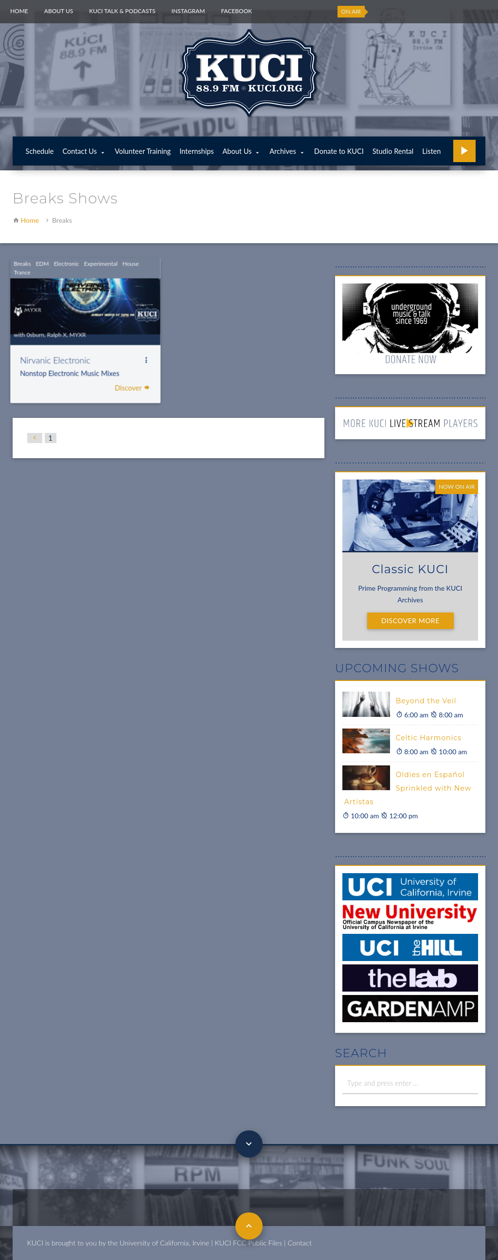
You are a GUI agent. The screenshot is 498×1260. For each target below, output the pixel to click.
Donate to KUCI (339, 151)
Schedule (40, 151)
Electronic (53, 264)
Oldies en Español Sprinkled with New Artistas (407, 788)
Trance (10, 273)
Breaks (10, 264)
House (117, 264)
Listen (431, 151)
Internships (196, 151)
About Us (58, 11)
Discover (118, 387)
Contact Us (79, 151)
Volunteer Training (143, 151)
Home (19, 11)
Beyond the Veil (426, 700)
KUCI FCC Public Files (248, 1243)
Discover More (410, 620)
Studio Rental (393, 151)
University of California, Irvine (164, 1243)
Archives (282, 151)
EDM (30, 264)
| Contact (298, 1243)
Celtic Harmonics (429, 737)
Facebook (236, 11)
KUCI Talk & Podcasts (122, 11)
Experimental (87, 264)
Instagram (188, 11)
